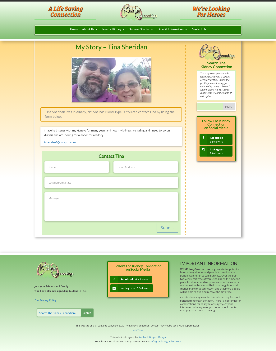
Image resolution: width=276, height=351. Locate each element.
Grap (152, 337)
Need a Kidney (111, 29)
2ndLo (142, 337)
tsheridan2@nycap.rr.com (60, 142)
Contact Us (199, 29)
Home (74, 29)
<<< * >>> (138, 330)
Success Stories (139, 29)
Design (162, 337)
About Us (88, 29)
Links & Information (171, 29)
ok (147, 337)
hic (156, 337)
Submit (167, 227)
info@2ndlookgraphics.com (166, 341)
